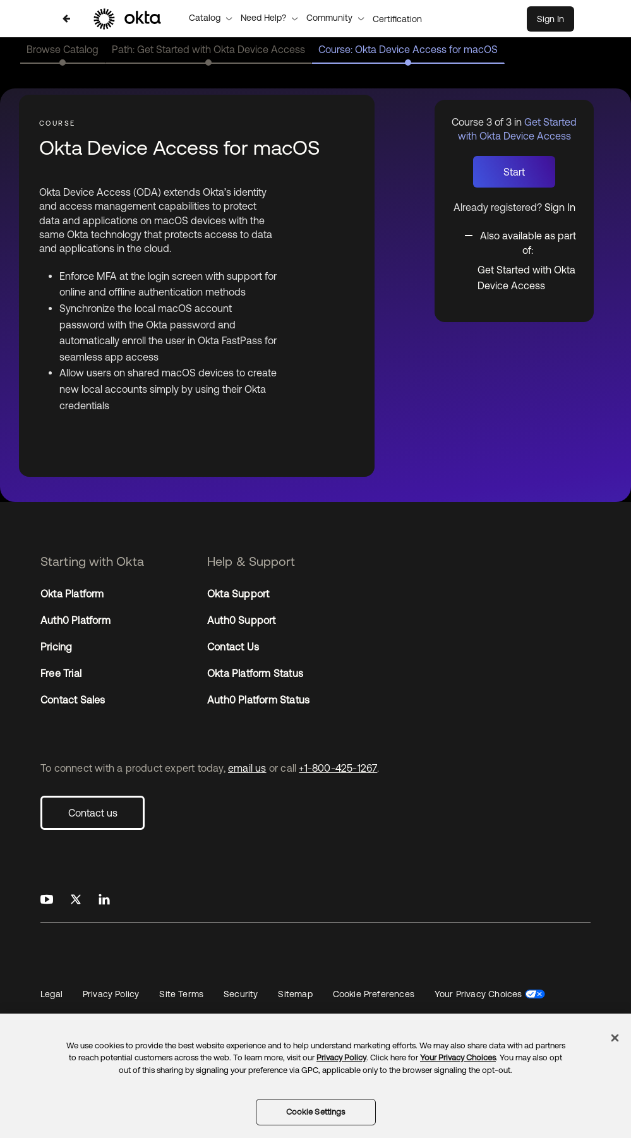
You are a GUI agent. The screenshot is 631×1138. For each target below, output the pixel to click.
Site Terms (181, 994)
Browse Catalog (63, 49)
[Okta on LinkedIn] (104, 900)
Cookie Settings (316, 1112)
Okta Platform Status (255, 673)
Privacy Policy (111, 994)
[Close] (615, 1037)
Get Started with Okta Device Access (526, 278)
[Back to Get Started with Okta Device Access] (66, 19)
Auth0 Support (241, 620)
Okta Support (238, 593)
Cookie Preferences (373, 994)
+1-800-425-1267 (338, 768)
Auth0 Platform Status (258, 699)
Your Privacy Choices (478, 994)
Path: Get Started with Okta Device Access (208, 49)
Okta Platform (72, 593)
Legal (51, 994)
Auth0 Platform (75, 620)
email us (247, 768)
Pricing (56, 646)
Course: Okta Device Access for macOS (408, 49)
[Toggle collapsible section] (522, 242)
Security (241, 994)
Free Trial (60, 673)
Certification (397, 19)
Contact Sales (72, 699)
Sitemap (295, 994)
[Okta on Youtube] (46, 900)
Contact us (92, 812)
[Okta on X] (75, 900)
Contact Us (233, 646)
